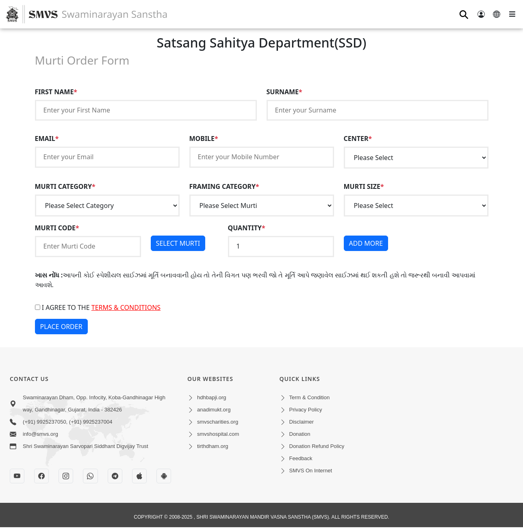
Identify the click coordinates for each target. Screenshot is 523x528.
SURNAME (284, 91)
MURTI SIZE (364, 186)
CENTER (358, 138)
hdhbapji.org (211, 397)
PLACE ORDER (61, 326)
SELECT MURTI (178, 243)
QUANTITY (246, 227)
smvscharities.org (217, 422)
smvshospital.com (218, 434)
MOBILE (203, 138)
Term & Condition (309, 397)
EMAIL (47, 138)
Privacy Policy (305, 410)
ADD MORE (366, 243)
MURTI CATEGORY (65, 186)
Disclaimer (301, 422)
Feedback (300, 458)
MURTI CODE (57, 227)
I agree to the (98, 307)
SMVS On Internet (310, 470)
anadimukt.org (213, 410)
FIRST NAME (56, 91)
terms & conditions (126, 307)
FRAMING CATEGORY (224, 186)
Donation (299, 434)
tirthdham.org (212, 446)
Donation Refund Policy (317, 446)
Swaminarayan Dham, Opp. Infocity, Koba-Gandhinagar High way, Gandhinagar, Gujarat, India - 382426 (94, 403)
